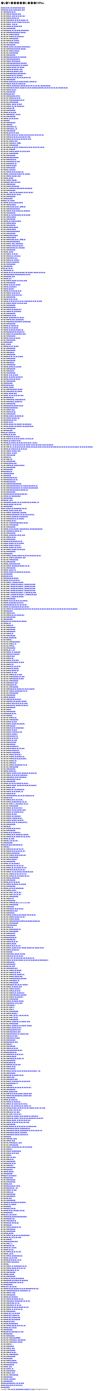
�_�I (11, 1368)
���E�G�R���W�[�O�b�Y (20, 192)
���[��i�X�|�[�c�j (18, 1134)
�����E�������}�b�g (19, 274)
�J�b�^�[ (13, 941)
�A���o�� (12, 1091)
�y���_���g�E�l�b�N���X (23, 785)
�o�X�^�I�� (13, 346)
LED (10, 1243)
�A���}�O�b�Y (14, 547)
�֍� (9, 457)
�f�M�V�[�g (15, 194)
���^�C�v (14, 1270)
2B (13, 1009)
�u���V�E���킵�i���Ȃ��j (20, 426)
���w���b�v (16, 401)
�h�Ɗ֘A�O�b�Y (10, 1286)
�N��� (15, 919)
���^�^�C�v (15, 1305)
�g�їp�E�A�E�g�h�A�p (20, 77)
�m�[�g (12, 890)
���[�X (13, 685)
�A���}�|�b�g (14, 545)
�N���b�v (14, 950)
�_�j (14, 644)
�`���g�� (12, 393)
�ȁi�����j (14, 752)
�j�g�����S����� (22, 188)
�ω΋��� (8, 1264)
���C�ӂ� (11, 315)
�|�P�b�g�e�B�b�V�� (19, 137)
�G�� (12, 1140)
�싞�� (12, 1292)
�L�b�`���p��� (15, 202)
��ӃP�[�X (11, 1208)
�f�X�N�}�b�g (16, 956)
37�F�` (15, 1017)
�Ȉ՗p (10, 1239)
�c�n (11, 658)
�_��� (10, 252)
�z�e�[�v (16, 98)
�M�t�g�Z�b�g (16, 245)
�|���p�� (9, 385)
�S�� (12, 656)
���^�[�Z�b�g (16, 908)
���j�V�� (14, 161)
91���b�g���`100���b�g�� (22, 592)
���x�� (13, 911)
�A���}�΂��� (11, 570)
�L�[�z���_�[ (16, 791)
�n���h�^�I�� (14, 366)
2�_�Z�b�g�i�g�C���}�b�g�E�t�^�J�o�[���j (31, 445)
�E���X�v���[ (17, 67)
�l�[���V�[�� (16, 662)
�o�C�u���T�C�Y (18, 867)
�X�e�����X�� (17, 334)
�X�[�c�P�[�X (13, 580)
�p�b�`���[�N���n (19, 834)
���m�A (13, 258)
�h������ (12, 1323)
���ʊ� (10, 270)
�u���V (10, 289)
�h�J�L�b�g (15, 828)
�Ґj (10, 639)
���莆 (12, 933)
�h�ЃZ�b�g (12, 1247)
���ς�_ (13, 24)
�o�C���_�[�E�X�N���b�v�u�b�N (26, 1118)
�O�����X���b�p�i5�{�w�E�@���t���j (30, 85)
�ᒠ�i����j (14, 61)
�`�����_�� (18, 557)
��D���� (14, 654)
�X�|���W (12, 287)
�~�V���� (14, 652)
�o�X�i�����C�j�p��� (18, 215)
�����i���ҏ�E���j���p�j (26, 921)
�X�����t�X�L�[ (18, 802)
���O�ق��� (15, 391)
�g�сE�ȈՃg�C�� (14, 1237)
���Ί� (12, 1221)
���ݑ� (13, 129)
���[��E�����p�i (13, 845)
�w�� (12, 787)
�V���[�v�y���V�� (19, 1021)
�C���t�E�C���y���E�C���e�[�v (26, 948)
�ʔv (11, 1344)
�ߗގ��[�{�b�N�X (17, 16)
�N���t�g (11, 771)
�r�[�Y (10, 797)
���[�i (12, 159)
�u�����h (14, 853)
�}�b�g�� (11, 112)
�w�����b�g (16, 1256)
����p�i (8, 471)
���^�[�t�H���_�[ (18, 20)
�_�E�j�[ (13, 254)
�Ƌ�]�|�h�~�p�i (14, 1260)
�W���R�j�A (15, 818)
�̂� (10, 952)
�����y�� (15, 1032)
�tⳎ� (11, 898)
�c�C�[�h (13, 738)
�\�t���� (14, 262)
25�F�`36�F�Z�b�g (20, 1015)
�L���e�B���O (17, 724)
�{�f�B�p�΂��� (14, 293)
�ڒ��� (10, 178)
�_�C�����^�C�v (18, 1266)
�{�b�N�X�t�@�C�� (19, 1122)
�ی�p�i (10, 1253)
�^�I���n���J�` (15, 377)
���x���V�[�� (17, 954)
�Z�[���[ (17, 970)
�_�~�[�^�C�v (16, 1309)
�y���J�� (17, 976)
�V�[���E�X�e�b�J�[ (19, 1081)
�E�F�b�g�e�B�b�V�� (20, 139)
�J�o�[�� (11, 434)
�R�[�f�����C (16, 728)
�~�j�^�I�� (12, 375)
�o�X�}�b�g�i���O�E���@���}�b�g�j (26, 272)
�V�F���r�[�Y (16, 812)
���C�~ (13, 126)
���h (12, 913)
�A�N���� (15, 816)
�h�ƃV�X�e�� (13, 1313)
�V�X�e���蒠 (13, 863)
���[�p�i (11, 12)
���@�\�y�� (15, 1003)
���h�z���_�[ (16, 1058)
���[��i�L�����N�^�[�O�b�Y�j (25, 1130)
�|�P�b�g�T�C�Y (17, 851)
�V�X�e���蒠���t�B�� (21, 871)
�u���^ (16, 34)
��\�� (10, 1177)
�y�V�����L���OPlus (21, 1389)
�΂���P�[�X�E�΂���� (12, 299)
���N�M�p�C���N (18, 984)
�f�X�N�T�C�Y (16, 849)
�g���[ (13, 1056)
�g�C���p (14, 40)
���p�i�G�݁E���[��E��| (13, 8)
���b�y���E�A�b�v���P (22, 689)
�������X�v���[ (18, 65)
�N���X (16, 989)
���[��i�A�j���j (18, 1132)
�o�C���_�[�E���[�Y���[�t (23, 1116)
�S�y (11, 1159)
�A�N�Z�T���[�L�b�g (17, 783)
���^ (12, 352)
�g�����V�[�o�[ (15, 1282)
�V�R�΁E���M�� (17, 810)
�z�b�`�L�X (15, 945)
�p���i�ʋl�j (15, 1227)
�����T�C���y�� (18, 1034)
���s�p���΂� (12, 578)
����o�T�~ (12, 479)
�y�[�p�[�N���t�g (18, 775)
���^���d (17, 1342)
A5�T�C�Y (17, 892)
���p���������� (17, 1216)
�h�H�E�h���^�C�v (19, 1307)
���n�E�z (11, 713)
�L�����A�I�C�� (16, 535)
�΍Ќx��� (10, 1274)
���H (9, 1225)
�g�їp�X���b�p (16, 615)
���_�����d (19, 1340)
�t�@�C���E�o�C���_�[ (19, 1106)
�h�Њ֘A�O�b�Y (10, 1214)
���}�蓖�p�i (13, 1223)
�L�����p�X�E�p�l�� (20, 1147)
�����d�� (12, 1241)
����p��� (12, 235)
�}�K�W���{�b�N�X (19, 22)
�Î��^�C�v (14, 1303)
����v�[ (16, 929)
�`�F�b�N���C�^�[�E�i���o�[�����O (28, 960)
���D (12, 962)
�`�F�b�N (16, 754)
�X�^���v (12, 1204)
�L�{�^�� (17, 674)
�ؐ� (13, 149)
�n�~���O (14, 260)
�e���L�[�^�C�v (17, 1268)
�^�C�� (10, 838)
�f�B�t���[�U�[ (15, 541)
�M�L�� (11, 966)
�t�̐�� (12, 204)
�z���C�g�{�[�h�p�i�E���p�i (24, 1071)
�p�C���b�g (18, 974)
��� (11, 1077)
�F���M (13, 1013)
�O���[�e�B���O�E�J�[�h (22, 915)
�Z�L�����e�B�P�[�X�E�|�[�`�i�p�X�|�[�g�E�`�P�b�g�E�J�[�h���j (43, 609)
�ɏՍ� (11, 108)
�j (10, 709)
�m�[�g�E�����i (15, 888)
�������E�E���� (16, 57)
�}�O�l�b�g (12, 1099)
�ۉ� (11, 1192)
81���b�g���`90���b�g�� (22, 590)
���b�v (10, 397)
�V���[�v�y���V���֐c (20, 1025)
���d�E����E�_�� (14, 1331)
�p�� (9, 1184)
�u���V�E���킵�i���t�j (19, 424)
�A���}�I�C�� (14, 510)
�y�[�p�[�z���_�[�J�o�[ (21, 438)
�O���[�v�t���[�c (18, 516)
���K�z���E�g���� (17, 1280)
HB (13, 1007)
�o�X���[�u (13, 325)
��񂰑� (10, 124)
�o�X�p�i (8, 268)
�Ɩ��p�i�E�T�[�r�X (13, 1385)
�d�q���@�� (16, 71)
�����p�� (12, 1042)
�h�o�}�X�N (15, 1251)
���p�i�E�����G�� (14, 10)
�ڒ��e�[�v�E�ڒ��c (18, 703)
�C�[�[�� (14, 1153)
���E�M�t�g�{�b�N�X (20, 1087)
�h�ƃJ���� (12, 1297)
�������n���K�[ (18, 490)
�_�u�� (13, 453)
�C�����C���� (17, 512)
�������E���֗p (17, 32)
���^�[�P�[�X (16, 1054)
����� (10, 473)
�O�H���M (17, 997)
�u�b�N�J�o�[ (13, 882)
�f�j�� (12, 742)
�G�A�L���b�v (16, 106)
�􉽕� (14, 763)
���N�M (13, 968)
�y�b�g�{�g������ (19, 1235)
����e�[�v (14, 96)
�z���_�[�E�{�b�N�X (20, 1120)
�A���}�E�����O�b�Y (15, 508)
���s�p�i (8, 576)
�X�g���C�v (18, 756)
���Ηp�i (11, 1218)
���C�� (11, 276)
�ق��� (10, 387)
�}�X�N (10, 1249)
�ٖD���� (11, 697)
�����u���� (19, 978)
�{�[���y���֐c (16, 1001)
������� (14, 59)
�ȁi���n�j (14, 750)
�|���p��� (12, 227)
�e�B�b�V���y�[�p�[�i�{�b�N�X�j (26, 135)
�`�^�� (13, 1190)
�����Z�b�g (15, 1050)
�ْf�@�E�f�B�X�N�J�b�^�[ (21, 958)
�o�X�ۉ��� (12, 328)
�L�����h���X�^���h (18, 174)
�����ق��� (16, 389)
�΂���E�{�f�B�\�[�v (14, 291)
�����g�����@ (18, 73)
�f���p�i (11, 1062)
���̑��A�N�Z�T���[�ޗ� (21, 795)
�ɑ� (11, 633)
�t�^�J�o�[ (14, 436)
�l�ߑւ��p (16, 143)
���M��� (14, 1038)
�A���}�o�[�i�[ (17, 549)
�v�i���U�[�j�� (17, 884)
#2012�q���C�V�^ (20, 804)
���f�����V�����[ (20, 321)
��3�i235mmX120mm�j (21, 902)
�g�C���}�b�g (14, 440)
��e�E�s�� (15, 1064)
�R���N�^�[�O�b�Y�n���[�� (22, 1126)
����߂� (13, 736)
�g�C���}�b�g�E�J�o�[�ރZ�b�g (22, 443)
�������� (13, 157)
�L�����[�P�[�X (15, 602)
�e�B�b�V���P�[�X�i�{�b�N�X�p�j (26, 147)
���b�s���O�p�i (15, 1075)
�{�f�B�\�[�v (15, 295)
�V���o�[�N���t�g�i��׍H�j (23, 773)
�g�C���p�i (10, 432)
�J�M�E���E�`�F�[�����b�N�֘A (23, 1288)
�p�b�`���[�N (14, 832)
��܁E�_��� (9, 200)
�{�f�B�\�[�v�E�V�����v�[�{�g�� (24, 301)
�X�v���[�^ (18, 36)
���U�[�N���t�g (18, 777)
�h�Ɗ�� (11, 1321)
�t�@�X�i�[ (15, 666)
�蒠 (8, 847)
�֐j (13, 646)
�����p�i (12, 937)
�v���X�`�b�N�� (21, 151)
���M (12, 1005)
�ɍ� (11, 625)
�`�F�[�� (14, 660)
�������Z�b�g (20, 523)
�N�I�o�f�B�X (19, 855)
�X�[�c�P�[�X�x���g (17, 600)
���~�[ (16, 980)
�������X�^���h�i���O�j (23, 486)
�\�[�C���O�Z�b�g (18, 705)
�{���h (13, 180)
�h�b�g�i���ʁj (19, 758)
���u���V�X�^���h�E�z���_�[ (23, 502)
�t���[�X (14, 746)
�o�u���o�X (15, 309)
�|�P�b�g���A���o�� (20, 1093)
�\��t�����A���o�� (20, 1095)
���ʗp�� (8, 500)
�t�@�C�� (14, 1112)
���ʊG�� (17, 1143)
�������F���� (18, 63)
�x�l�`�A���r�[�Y (18, 822)
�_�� (9, 1366)
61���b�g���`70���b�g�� (22, 586)
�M (10, 1044)
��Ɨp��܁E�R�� (13, 182)
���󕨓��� (9, 475)
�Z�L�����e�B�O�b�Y (18, 607)
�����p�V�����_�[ (19, 1290)
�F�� (9, 1198)
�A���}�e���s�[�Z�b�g (19, 572)
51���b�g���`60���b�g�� (22, 584)
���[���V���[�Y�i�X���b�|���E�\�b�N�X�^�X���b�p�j (38, 88)
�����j (16, 642)
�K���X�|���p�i (15, 416)
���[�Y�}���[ (16, 518)
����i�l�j (12, 1188)
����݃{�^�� (18, 678)
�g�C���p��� (14, 221)
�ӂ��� (13, 165)
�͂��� (12, 707)
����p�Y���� (17, 247)
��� (11, 906)
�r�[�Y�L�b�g (16, 799)
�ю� (9, 623)
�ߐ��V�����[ (16, 319)
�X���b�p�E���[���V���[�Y (22, 81)
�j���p (13, 1360)
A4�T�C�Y (17, 1110)
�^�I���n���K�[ (15, 330)
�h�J (9, 826)
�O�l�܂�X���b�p (17, 83)
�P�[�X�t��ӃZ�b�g (16, 1210)
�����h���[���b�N (17, 494)
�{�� (15, 141)
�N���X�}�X (18, 917)
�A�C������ (14, 496)
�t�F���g (14, 668)
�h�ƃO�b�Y (12, 1327)
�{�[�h (12, 1066)
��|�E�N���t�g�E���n (15, 621)
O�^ (11, 459)
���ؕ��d (16, 1338)
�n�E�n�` (13, 1048)
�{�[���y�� (15, 986)
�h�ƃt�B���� (13, 1319)
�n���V (10, 1171)
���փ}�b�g (15, 114)
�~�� (12, 1348)
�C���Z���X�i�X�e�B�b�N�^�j (25, 555)
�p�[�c (12, 412)
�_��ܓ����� (16, 243)
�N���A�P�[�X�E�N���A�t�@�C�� (27, 1108)
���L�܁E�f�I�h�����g (18, 30)
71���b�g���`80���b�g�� (22, 588)
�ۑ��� (10, 1233)
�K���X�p (14, 418)
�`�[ (11, 927)
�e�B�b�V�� (13, 133)
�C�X (9, 278)
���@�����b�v (17, 399)
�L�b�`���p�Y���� (19, 211)
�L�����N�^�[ (19, 691)
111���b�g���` (16, 596)
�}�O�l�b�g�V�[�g (18, 1104)
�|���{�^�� (18, 676)
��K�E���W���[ (18, 701)
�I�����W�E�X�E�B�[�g (21, 514)
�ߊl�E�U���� (16, 75)
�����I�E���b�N (16, 332)
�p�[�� (13, 814)
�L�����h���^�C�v (19, 566)
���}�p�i (11, 1163)
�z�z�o (12, 537)
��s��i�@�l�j (13, 1186)
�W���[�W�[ (15, 732)
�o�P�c (10, 422)
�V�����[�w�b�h (15, 317)
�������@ (12, 407)
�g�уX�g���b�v (17, 789)
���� (12, 122)
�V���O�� (15, 451)
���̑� (12, 28)
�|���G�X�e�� (16, 748)
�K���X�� (15, 176)
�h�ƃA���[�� (13, 1317)
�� (8, 120)
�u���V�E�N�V (14, 504)
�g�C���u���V (17, 465)
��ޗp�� (13, 1138)
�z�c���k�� (15, 26)
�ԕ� (14, 717)
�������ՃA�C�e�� (14, 1383)
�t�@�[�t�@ (15, 256)
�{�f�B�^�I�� (14, 284)
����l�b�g (12, 477)
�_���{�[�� (15, 104)
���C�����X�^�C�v (19, 1301)
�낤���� (11, 170)
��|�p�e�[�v (15, 699)
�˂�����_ (14, 1262)
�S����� (14, 186)
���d (12, 1336)
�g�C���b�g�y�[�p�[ (17, 449)
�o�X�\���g (15, 311)
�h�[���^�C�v (16, 1299)
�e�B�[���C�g (16, 172)
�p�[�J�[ (16, 972)
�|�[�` (12, 613)
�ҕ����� (11, 637)
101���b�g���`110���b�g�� (23, 594)
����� (11, 94)
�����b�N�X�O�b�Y (17, 605)
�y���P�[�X (15, 1027)
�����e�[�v (18, 100)
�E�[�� (13, 721)
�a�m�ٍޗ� (11, 650)
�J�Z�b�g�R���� (15, 1278)
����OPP (13, 1083)
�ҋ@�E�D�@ (12, 840)
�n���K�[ (14, 18)
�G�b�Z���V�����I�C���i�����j (25, 529)
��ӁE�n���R (10, 1175)
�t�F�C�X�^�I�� (15, 356)
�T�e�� (13, 730)
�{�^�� (13, 672)
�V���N (13, 734)
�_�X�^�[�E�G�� (15, 395)
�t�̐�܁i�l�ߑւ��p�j (17, 206)
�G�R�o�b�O (13, 118)
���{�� (13, 683)
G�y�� (12, 1157)
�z (10, 1155)
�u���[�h (14, 670)
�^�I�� (7, 344)
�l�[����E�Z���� (16, 1202)
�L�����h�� (13, 564)
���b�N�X (12, 420)
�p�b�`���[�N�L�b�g (19, 836)
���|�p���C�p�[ (15, 405)
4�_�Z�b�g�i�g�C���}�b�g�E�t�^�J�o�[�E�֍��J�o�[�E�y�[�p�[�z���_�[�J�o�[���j (51, 447)
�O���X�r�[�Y (16, 820)
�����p (13, 1362)
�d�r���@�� (16, 69)
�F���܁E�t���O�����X (19, 47)
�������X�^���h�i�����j (23, 488)
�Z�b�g (12, 90)
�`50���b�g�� (16, 582)
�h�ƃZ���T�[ (13, 1315)
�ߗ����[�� (15, 14)
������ (11, 307)
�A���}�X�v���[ (15, 543)
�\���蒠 (13, 859)
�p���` (13, 943)
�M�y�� (13, 1036)
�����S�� (15, 1030)
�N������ (15, 1151)
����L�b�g (15, 779)
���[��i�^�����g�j (19, 1128)
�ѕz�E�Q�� (12, 1258)
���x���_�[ (15, 531)
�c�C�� (13, 740)
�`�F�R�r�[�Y (16, 808)
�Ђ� (11, 664)
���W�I (10, 1245)
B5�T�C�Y (17, 894)
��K (11, 1165)
